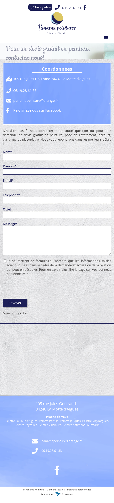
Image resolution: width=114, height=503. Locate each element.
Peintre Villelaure (50, 425)
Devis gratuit (41, 7)
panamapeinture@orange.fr (57, 441)
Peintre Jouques (70, 421)
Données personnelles (79, 489)
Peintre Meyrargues (95, 421)
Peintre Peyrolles (26, 425)
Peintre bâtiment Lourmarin (81, 425)
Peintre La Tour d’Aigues (21, 421)
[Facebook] (57, 470)
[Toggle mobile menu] (106, 38)
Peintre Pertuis (48, 421)
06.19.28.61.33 (68, 7)
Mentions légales (55, 489)
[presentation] (32, 287)
